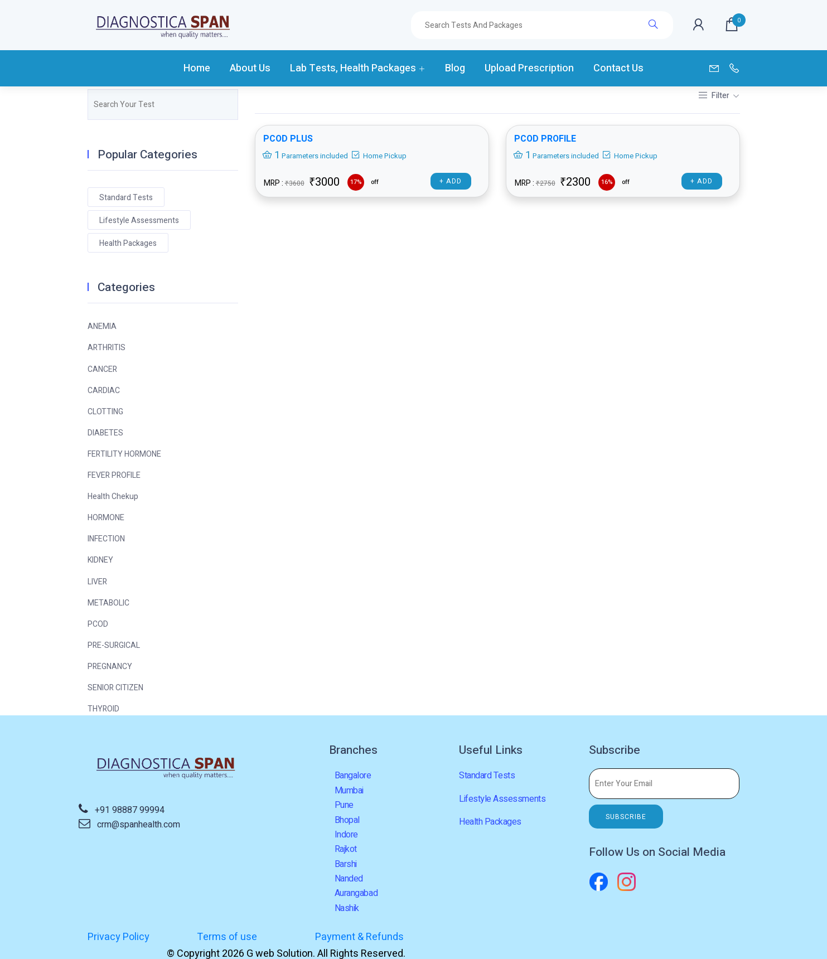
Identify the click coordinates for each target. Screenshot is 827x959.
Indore (346, 834)
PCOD (98, 624)
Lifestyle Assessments (139, 220)
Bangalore (353, 775)
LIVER (97, 582)
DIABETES (105, 433)
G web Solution (606, 937)
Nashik (347, 908)
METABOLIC (108, 603)
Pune (344, 805)
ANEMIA (102, 326)
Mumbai (349, 790)
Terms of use (226, 937)
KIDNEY (100, 560)
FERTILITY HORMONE (124, 454)
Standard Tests (126, 198)
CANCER (102, 369)
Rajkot (346, 849)
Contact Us (618, 68)
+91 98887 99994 (130, 810)
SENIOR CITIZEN (115, 688)
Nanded (349, 878)
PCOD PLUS (288, 139)
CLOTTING (105, 412)
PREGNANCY (110, 666)
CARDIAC (104, 390)
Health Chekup (113, 496)
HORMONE (106, 518)
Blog (455, 68)
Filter (714, 95)
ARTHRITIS (106, 347)
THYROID (103, 709)
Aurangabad (356, 893)
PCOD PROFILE (545, 139)
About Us (250, 68)
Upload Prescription (529, 68)
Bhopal (347, 820)
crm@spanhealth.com (138, 824)
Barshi (346, 864)
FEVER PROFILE (114, 475)
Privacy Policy (118, 937)
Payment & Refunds (357, 937)
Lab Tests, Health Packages (353, 68)
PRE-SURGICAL (114, 645)
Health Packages (128, 243)
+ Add (451, 181)
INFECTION (106, 539)
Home (196, 68)
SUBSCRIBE (626, 817)
